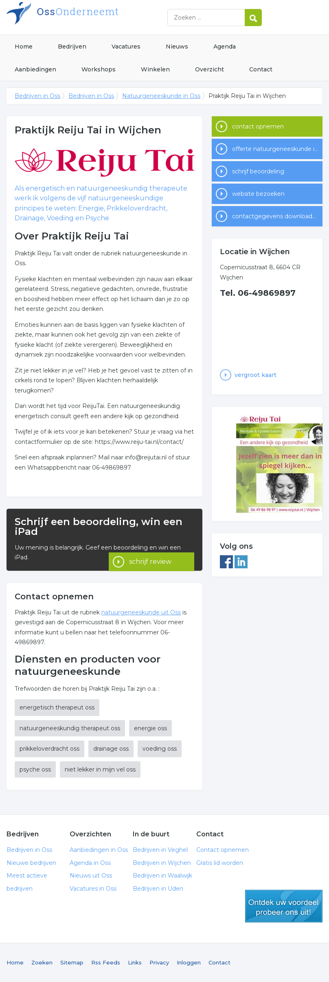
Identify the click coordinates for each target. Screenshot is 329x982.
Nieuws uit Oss (91, 875)
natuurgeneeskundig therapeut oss (70, 728)
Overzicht (209, 69)
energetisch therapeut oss (57, 707)
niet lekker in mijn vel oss (100, 769)
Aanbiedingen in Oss (99, 849)
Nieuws (177, 46)
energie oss (150, 728)
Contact (260, 69)
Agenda (224, 46)
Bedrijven (72, 46)
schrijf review (150, 549)
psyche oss (35, 769)
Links (135, 962)
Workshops (98, 69)
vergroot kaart (255, 375)
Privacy (159, 962)
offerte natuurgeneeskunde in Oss (277, 149)
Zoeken (42, 962)
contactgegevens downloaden (276, 216)
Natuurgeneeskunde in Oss (161, 96)
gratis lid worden (283, 906)
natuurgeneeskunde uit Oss (141, 612)
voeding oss (160, 748)
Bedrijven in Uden (158, 888)
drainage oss (111, 748)
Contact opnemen (222, 849)
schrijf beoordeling (258, 171)
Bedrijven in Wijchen (162, 863)
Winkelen (155, 69)
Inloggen (189, 962)
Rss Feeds (105, 962)
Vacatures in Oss (93, 888)
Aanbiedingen (35, 69)
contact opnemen (258, 126)
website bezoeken (258, 193)
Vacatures (126, 46)
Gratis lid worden (219, 863)
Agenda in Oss (90, 863)
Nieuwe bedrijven (31, 863)
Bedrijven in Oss (108, 17)
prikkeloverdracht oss (49, 748)
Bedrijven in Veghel (160, 849)
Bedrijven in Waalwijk (162, 875)
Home (24, 46)
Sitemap (71, 962)
